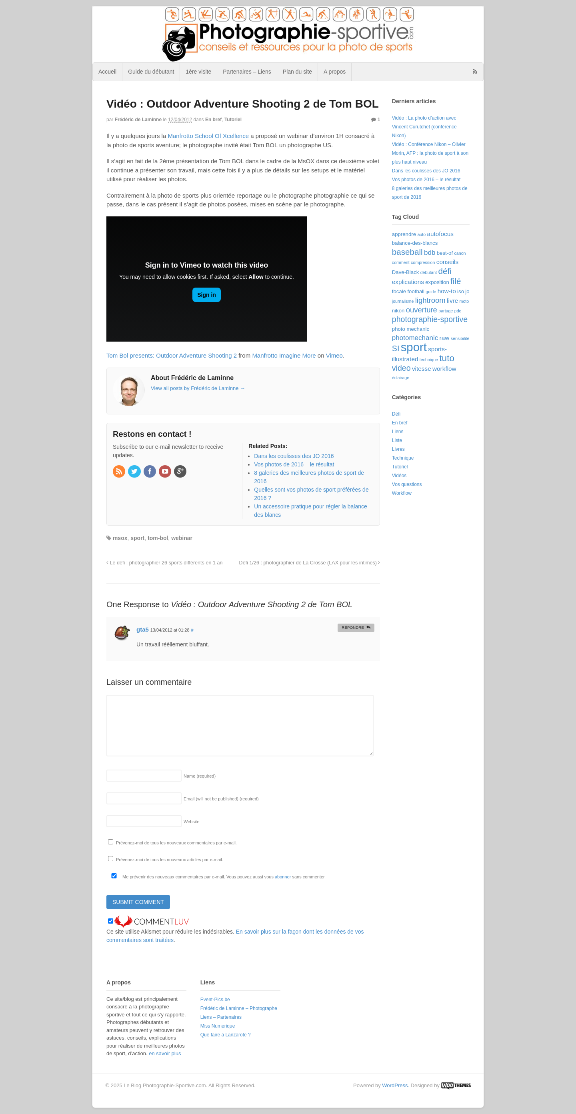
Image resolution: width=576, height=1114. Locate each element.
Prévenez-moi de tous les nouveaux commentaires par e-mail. (176, 842)
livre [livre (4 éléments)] (452, 300)
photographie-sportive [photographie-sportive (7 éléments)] (430, 319)
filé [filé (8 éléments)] (455, 281)
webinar (181, 538)
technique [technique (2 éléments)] (429, 359)
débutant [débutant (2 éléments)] (428, 272)
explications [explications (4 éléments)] (408, 281)
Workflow (402, 493)
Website (192, 821)
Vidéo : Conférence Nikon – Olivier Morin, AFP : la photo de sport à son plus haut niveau (430, 153)
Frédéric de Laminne (138, 119)
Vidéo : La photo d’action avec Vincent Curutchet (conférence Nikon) (424, 126)
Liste (397, 440)
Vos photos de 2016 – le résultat (426, 179)
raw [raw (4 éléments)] (445, 337)
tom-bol (158, 538)
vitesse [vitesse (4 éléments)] (421, 368)
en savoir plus (165, 1053)
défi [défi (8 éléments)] (445, 271)
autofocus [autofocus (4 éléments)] (440, 233)
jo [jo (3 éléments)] (467, 291)
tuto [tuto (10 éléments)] (446, 358)
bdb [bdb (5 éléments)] (429, 252)
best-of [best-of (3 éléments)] (445, 253)
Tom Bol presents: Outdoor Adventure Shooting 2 (171, 355)
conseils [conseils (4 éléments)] (447, 261)
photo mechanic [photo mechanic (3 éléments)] (410, 329)
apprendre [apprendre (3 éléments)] (404, 234)
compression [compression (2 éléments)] (423, 262)
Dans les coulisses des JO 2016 (426, 171)
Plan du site (297, 71)
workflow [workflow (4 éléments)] (444, 368)
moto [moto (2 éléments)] (464, 301)
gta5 (142, 629)
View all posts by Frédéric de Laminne (198, 388)
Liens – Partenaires (221, 1017)
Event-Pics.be (215, 999)
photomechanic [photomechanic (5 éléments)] (415, 338)
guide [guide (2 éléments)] (431, 291)
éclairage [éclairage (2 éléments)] (400, 377)
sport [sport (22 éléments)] (414, 347)
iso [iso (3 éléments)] (460, 291)
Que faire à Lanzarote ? (225, 1035)
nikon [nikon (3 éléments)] (398, 311)
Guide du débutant (151, 71)
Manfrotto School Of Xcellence (208, 135)
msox (120, 538)
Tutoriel (233, 119)
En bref (213, 119)
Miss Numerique (217, 1026)
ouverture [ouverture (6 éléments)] (421, 310)
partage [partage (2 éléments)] (445, 310)
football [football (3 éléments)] (415, 291)
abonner (283, 876)
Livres (398, 449)
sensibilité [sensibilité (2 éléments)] (460, 338)
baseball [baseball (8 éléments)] (407, 251)
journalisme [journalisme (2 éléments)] (403, 301)
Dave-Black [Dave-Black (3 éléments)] (405, 272)
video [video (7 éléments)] (401, 368)
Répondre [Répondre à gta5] (353, 627)
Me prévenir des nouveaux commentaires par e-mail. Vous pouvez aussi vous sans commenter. (217, 876)
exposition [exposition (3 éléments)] (437, 282)
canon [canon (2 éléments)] (460, 253)
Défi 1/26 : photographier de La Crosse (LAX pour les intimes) (309, 563)
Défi (396, 414)
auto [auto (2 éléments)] (421, 234)
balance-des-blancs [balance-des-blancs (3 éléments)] (415, 243)
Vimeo (334, 355)
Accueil (107, 71)
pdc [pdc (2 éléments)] (457, 310)
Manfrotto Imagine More (284, 355)
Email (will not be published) (221, 798)
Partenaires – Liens (247, 71)
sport (137, 538)
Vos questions (407, 484)
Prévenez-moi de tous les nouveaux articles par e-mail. (169, 859)
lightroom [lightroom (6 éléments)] (430, 300)
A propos (335, 71)
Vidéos (399, 475)
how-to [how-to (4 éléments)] (447, 291)
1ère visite (198, 71)
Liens (398, 431)
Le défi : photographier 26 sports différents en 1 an (164, 563)
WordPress (395, 1085)
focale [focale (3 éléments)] (399, 291)
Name (200, 776)
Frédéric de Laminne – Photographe (238, 1008)
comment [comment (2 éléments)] (401, 262)
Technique (403, 458)
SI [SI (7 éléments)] (395, 348)
